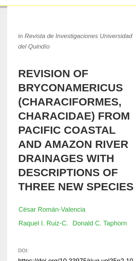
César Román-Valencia (52, 209)
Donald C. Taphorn (100, 223)
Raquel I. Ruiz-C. (43, 223)
